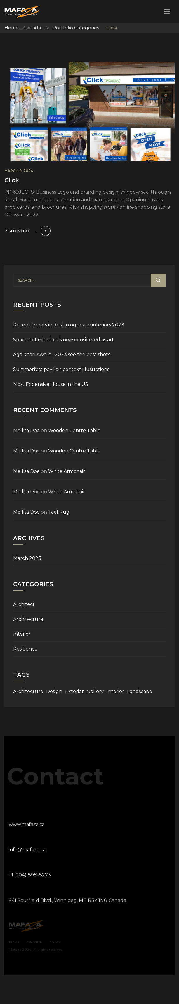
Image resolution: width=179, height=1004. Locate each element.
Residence (25, 649)
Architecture (28, 619)
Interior (22, 634)
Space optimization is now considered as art (63, 339)
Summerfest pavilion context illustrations (61, 369)
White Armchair (66, 471)
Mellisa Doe (26, 430)
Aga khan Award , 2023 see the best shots (61, 354)
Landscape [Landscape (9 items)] (139, 691)
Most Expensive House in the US (50, 384)
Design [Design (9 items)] (54, 691)
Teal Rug (58, 512)
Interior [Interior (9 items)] (115, 691)
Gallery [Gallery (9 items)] (95, 691)
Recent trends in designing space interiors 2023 (68, 325)
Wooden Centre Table (74, 430)
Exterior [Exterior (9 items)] (74, 691)
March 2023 (27, 558)
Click (11, 180)
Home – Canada (22, 28)
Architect (24, 604)
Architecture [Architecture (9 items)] (28, 691)
